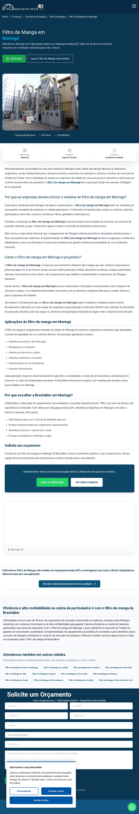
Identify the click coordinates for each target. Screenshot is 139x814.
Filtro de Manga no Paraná (84, 674)
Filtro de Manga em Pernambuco (87, 681)
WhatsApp (14, 58)
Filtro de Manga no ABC (53, 674)
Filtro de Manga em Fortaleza (96, 668)
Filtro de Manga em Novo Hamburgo (24, 668)
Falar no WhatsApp (52, 482)
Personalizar (24, 791)
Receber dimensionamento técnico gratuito (69, 583)
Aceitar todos (41, 800)
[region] (41, 784)
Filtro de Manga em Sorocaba (118, 674)
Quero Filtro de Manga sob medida (50, 58)
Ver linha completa (87, 482)
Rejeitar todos (56, 791)
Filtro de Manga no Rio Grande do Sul (57, 688)
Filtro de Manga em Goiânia (19, 688)
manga (90, 205)
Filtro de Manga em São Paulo (20, 674)
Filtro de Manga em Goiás (52, 681)
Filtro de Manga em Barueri (19, 681)
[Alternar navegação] (134, 6)
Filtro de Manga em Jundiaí (61, 668)
